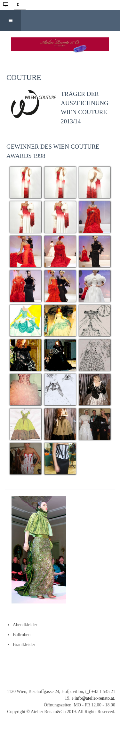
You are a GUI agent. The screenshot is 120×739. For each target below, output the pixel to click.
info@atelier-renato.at (94, 698)
